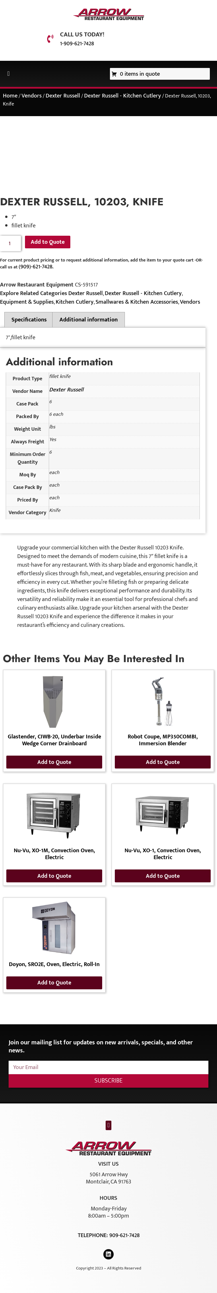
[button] (8, 74)
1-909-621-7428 (77, 43)
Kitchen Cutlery (75, 302)
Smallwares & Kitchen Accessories (137, 302)
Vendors (32, 96)
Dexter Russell (63, 96)
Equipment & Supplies (27, 302)
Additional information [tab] (88, 320)
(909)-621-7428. (36, 267)
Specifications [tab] (29, 320)
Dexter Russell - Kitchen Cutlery (122, 96)
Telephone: (93, 1235)
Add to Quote (48, 242)
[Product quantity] (10, 243)
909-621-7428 (124, 1235)
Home (10, 96)
